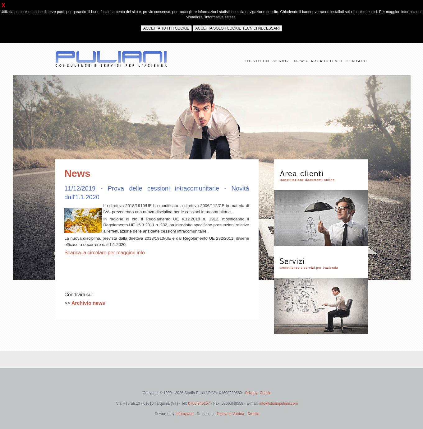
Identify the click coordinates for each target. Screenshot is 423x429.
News (77, 173)
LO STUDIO (257, 61)
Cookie (265, 393)
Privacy (251, 393)
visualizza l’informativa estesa (211, 17)
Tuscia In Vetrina (230, 414)
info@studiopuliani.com (278, 403)
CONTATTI (357, 61)
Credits (253, 414)
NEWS (301, 61)
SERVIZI (282, 61)
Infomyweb (185, 414)
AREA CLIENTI (326, 61)
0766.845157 (199, 403)
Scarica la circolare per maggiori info (104, 252)
